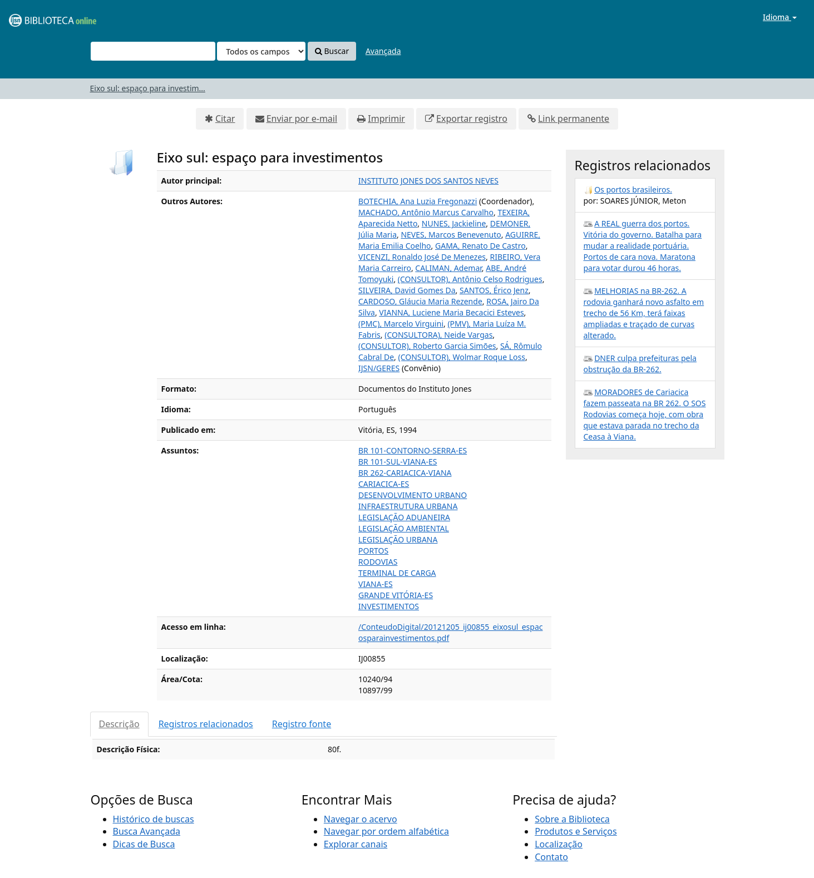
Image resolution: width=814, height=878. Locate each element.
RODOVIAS (377, 561)
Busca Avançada (146, 831)
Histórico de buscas (153, 819)
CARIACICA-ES (383, 484)
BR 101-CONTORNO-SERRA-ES (412, 450)
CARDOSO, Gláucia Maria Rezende (420, 301)
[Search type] (261, 51)
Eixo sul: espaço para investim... (147, 88)
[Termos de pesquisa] (153, 51)
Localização (559, 844)
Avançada (383, 51)
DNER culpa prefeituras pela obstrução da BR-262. (640, 363)
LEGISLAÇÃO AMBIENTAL (403, 528)
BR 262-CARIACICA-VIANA (404, 472)
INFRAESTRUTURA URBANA (407, 506)
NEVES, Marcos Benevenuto (451, 234)
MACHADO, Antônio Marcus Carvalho (426, 212)
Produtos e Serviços (576, 831)
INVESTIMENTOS (388, 606)
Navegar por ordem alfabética (386, 831)
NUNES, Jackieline (454, 223)
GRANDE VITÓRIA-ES (395, 595)
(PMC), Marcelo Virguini (400, 323)
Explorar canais (355, 844)
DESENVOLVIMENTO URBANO (412, 495)
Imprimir (386, 118)
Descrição (119, 724)
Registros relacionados (206, 724)
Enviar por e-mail (302, 118)
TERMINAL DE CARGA (397, 573)
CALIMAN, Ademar (448, 268)
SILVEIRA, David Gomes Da (407, 290)
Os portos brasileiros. (633, 189)
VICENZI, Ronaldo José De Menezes (422, 256)
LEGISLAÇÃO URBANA (397, 539)
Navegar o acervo (360, 819)
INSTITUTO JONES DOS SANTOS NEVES (428, 180)
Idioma (780, 17)
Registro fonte (301, 724)
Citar (225, 118)
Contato (551, 857)
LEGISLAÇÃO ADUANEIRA (404, 517)
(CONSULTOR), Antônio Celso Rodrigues (470, 279)
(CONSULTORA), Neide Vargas (438, 334)
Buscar (332, 51)
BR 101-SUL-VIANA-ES (397, 461)
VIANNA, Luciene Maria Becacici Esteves (451, 312)
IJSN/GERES (378, 368)
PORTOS (373, 550)
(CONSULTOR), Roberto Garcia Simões (427, 346)
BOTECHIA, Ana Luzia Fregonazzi (417, 201)
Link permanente (573, 118)
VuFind (35, 16)
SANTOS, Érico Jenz (494, 290)
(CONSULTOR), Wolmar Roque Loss (461, 357)
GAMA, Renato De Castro (480, 245)
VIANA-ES (375, 584)
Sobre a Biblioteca (572, 819)
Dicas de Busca (144, 844)
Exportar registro (471, 118)
